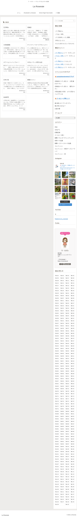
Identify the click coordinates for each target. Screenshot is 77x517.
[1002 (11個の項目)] (72, 447)
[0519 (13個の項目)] (72, 361)
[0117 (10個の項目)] (57, 286)
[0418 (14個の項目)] (57, 343)
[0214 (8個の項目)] (57, 303)
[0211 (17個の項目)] (62, 301)
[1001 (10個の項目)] (67, 447)
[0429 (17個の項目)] (72, 348)
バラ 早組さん (59, 53)
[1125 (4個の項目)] (62, 482)
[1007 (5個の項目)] (57, 452)
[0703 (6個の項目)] (57, 391)
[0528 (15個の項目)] (57, 369)
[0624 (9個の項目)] (72, 384)
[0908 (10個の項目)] (72, 431)
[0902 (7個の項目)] (62, 429)
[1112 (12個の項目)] (57, 474)
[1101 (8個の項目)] (62, 467)
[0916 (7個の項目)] (72, 436)
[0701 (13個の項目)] (67, 389)
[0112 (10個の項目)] (72, 281)
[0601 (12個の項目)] (57, 371)
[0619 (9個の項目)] (67, 381)
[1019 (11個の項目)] (57, 459)
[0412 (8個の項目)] (67, 338)
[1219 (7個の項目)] (62, 497)
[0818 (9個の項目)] (67, 419)
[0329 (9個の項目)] (57, 331)
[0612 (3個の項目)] (72, 376)
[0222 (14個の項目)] (57, 308)
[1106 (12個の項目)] (67, 469)
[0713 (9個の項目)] (67, 396)
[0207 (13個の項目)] (62, 298)
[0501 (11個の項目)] (62, 351)
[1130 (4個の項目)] (67, 484)
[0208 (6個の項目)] (67, 298)
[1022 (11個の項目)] (72, 459)
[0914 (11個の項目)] (62, 436)
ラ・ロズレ (65, 250)
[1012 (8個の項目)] (62, 454)
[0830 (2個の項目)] (67, 426)
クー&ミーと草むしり (63, 98)
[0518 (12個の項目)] (67, 361)
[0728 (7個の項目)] (62, 406)
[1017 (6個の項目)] (67, 457)
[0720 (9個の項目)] (62, 401)
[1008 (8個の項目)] (62, 452)
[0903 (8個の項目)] (67, 429)
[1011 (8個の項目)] (57, 454)
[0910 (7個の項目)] (62, 434)
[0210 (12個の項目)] (57, 301)
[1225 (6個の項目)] (72, 499)
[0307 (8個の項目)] (67, 316)
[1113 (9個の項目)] (62, 474)
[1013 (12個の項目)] (67, 454)
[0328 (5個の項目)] (72, 328)
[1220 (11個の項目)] (67, 497)
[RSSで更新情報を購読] (70, 264)
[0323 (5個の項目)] (67, 326)
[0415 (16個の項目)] (62, 341)
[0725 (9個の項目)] (67, 404)
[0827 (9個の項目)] (72, 424)
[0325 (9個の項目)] (57, 328)
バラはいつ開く (59, 56)
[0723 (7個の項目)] (57, 404)
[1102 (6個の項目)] (67, 467)
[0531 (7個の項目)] (72, 369)
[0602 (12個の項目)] (62, 371)
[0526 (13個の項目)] (67, 366)
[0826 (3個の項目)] (67, 424)
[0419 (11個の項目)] (62, 343)
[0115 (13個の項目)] (67, 283)
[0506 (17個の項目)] (67, 353)
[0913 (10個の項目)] (57, 436)
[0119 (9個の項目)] (67, 286)
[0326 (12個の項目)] (62, 328)
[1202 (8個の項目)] (57, 487)
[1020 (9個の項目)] (62, 459)
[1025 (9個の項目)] (67, 462)
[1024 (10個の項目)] (62, 462)
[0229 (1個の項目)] (72, 311)
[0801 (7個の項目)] (62, 409)
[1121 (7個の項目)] (62, 479)
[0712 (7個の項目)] (62, 396)
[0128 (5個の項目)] (72, 291)
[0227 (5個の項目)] (62, 311)
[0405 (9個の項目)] (72, 333)
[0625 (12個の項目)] (57, 386)
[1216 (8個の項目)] (67, 494)
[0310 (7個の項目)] (62, 318)
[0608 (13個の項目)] (72, 374)
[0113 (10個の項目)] (57, 283)
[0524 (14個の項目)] (57, 366)
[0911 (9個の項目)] (67, 434)
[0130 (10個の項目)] (62, 293)
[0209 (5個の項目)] (72, 298)
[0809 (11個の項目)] (62, 414)
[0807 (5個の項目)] (72, 411)
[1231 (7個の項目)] (70, 504)
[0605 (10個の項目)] (57, 374)
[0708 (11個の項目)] (62, 394)
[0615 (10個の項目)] (67, 379)
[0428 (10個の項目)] (67, 348)
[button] (74, 21)
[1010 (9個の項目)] (72, 452)
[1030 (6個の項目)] (72, 464)
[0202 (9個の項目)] (57, 296)
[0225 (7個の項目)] (72, 308)
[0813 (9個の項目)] (62, 416)
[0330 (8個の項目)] (62, 331)
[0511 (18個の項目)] (72, 356)
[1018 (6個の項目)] (72, 457)
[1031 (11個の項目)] (57, 467)
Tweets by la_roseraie (61, 219)
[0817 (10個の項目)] (62, 419)
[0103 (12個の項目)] (67, 276)
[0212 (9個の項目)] (67, 301)
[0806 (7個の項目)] (67, 411)
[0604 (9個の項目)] (72, 371)
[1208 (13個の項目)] (67, 489)
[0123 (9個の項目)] (67, 288)
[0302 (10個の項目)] (62, 313)
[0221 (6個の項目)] (72, 306)
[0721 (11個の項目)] (67, 401)
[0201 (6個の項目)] (72, 293)
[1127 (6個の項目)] (72, 482)
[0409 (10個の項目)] (72, 336)
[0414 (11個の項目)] (57, 341)
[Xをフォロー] (60, 264)
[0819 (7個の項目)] (72, 419)
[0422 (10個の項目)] (57, 346)
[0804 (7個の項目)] (57, 411)
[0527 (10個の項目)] (72, 366)
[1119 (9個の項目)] (72, 477)
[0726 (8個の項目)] (72, 404)
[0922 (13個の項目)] (62, 442)
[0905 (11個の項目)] (57, 431)
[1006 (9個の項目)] (72, 449)
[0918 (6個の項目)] (62, 439)
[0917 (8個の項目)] (57, 439)
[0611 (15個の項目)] (67, 376)
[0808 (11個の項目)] (57, 414)
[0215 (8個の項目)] (62, 303)
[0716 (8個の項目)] (62, 399)
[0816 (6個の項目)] (57, 419)
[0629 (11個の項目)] (57, 389)
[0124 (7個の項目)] (72, 288)
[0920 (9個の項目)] (72, 439)
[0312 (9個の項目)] (72, 318)
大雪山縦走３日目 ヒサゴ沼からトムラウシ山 (65, 93)
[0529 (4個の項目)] (62, 369)
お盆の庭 (57, 108)
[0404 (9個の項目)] (67, 333)
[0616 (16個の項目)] (72, 379)
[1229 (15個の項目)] (72, 502)
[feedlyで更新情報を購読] (68, 264)
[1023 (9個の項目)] (57, 462)
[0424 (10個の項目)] (67, 346)
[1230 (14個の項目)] (60, 504)
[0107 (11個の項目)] (67, 278)
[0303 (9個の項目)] (67, 313)
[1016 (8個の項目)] (62, 457)
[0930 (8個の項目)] (62, 447)
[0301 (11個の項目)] (57, 313)
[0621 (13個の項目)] (57, 384)
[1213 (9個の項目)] (72, 492)
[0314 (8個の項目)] (62, 321)
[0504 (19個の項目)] (57, 353)
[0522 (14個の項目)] (67, 364)
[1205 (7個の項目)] (72, 487)
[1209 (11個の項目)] (72, 489)
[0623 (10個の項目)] (67, 384)
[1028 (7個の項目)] (62, 464)
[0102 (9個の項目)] (62, 276)
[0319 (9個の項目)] (67, 323)
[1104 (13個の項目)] (57, 469)
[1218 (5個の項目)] (57, 497)
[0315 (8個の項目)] (67, 321)
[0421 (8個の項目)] (72, 343)
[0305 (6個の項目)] (57, 316)
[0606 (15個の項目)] (62, 374)
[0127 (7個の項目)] (67, 291)
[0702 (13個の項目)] (72, 389)
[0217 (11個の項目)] (72, 303)
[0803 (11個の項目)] (72, 409)
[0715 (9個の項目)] (57, 399)
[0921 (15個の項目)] (57, 442)
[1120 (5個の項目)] (57, 479)
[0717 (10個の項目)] (67, 399)
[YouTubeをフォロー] (66, 264)
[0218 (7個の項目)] (57, 306)
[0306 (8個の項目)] (62, 316)
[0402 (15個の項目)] (57, 333)
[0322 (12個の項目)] (62, 326)
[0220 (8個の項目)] (67, 306)
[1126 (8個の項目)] (67, 482)
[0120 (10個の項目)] (72, 286)
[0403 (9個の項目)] (62, 333)
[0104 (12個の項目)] (72, 276)
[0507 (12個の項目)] (72, 353)
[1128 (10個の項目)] (57, 484)
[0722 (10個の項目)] (72, 401)
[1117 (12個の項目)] (62, 477)
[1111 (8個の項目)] (72, 472)
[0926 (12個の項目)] (62, 444)
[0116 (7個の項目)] (72, 283)
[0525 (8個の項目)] (62, 366)
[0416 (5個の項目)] (67, 341)
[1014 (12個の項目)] (72, 454)
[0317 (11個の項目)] (57, 323)
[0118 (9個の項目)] (62, 286)
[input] (65, 21)
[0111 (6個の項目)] (67, 281)
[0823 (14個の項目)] (72, 421)
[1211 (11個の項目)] (62, 492)
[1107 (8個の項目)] (72, 469)
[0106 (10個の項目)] (62, 278)
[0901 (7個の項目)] (57, 429)
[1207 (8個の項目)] (62, 489)
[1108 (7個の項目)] (57, 472)
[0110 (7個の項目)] (62, 281)
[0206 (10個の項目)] (57, 298)
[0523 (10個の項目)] (72, 364)
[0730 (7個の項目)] (72, 406)
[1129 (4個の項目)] (62, 484)
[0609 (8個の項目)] (57, 376)
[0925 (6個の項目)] (57, 444)
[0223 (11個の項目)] (62, 308)
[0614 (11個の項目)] (62, 379)
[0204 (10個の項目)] (67, 296)
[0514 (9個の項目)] (67, 359)
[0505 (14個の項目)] (62, 353)
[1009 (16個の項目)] (67, 452)
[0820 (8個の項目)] (57, 421)
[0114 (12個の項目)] (62, 283)
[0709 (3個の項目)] (67, 394)
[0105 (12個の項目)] (57, 278)
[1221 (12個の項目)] (72, 497)
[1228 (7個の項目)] (67, 502)
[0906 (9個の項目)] (62, 431)
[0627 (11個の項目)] (67, 386)
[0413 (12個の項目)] (72, 338)
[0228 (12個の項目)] (67, 311)
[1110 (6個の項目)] (67, 472)
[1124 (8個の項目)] (57, 482)
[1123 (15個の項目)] (72, 479)
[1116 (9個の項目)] (57, 477)
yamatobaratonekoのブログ (65, 76)
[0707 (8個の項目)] (57, 394)
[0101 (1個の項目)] (57, 276)
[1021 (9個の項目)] (67, 459)
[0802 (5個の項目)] (67, 409)
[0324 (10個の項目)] (72, 326)
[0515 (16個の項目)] (72, 359)
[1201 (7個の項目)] (72, 484)
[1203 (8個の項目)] (62, 487)
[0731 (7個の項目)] (57, 409)
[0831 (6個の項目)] (72, 426)
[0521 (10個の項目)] (62, 364)
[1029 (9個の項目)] (67, 464)
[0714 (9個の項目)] (72, 396)
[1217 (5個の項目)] (72, 494)
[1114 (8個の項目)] (67, 474)
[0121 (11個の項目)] (57, 288)
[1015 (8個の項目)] (57, 457)
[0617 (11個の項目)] (57, 381)
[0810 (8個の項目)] (67, 414)
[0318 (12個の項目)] (62, 323)
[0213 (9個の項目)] (72, 301)
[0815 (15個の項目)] (72, 416)
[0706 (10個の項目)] (72, 391)
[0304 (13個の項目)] (72, 313)
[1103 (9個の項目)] (72, 467)
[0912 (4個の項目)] (72, 434)
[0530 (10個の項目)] (67, 369)
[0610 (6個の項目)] (62, 376)
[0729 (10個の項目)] (67, 406)
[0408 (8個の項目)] (67, 336)
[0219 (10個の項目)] (62, 306)
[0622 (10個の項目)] (62, 384)
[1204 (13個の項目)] (67, 487)
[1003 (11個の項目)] (57, 449)
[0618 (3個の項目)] (62, 381)
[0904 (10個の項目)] (72, 429)
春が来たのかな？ (60, 106)
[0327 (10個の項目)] (67, 328)
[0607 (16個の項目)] (67, 374)
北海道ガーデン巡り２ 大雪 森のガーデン (64, 82)
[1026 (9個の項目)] (72, 462)
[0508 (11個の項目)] (57, 356)
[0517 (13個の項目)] (62, 361)
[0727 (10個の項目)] (57, 406)
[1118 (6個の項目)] (67, 477)
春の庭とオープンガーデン (63, 103)
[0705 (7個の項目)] (67, 391)
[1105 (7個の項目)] (62, 469)
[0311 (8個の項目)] (67, 318)
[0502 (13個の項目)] (67, 351)
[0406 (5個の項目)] (57, 336)
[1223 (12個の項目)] (62, 499)
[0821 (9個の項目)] (62, 421)
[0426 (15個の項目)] (57, 348)
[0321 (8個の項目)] (57, 326)
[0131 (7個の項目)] (67, 293)
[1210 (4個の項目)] (57, 492)
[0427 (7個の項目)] (62, 348)
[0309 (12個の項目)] (57, 318)
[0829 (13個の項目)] (62, 426)
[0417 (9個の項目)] (72, 341)
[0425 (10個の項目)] (72, 346)
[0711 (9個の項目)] (57, 396)
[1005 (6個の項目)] (67, 449)
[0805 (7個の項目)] (62, 411)
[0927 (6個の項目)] (67, 444)
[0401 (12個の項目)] (72, 331)
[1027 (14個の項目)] (57, 464)
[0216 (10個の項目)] (67, 303)
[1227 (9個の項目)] (62, 502)
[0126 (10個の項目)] (62, 291)
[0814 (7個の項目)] (67, 416)
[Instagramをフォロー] (64, 264)
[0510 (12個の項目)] (67, 356)
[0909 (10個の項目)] (57, 434)
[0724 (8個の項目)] (62, 404)
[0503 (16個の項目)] (72, 351)
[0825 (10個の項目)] (62, 424)
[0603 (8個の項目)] (67, 371)
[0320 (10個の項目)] (72, 323)
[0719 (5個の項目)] (57, 401)
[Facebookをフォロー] (62, 264)
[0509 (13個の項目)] (62, 356)
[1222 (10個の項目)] (57, 499)
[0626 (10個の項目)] (62, 386)
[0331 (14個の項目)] (67, 331)
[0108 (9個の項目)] (72, 278)
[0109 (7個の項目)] (57, 281)
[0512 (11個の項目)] (57, 359)
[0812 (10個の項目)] (57, 416)
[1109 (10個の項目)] (62, 472)
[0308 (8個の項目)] (72, 316)
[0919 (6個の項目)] (67, 439)
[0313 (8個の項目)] (57, 321)
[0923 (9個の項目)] (67, 442)
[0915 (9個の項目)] (67, 436)
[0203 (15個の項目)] (62, 296)
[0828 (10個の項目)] (57, 426)
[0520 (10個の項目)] (57, 364)
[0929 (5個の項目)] (57, 447)
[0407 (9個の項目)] (62, 336)
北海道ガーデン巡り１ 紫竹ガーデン (65, 88)
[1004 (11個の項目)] (62, 449)
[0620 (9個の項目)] (72, 381)
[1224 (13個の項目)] (67, 499)
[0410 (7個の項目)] (57, 338)
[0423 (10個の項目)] (62, 346)
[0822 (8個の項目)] (67, 421)
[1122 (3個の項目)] (67, 479)
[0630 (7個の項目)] (62, 389)
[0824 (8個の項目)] (57, 424)
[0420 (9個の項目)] (67, 343)
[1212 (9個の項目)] (67, 492)
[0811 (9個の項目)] (72, 414)
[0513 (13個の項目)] (62, 359)
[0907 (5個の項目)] (67, 431)
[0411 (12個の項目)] (62, 338)
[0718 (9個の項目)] (72, 399)
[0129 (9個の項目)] (57, 293)
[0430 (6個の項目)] (57, 351)
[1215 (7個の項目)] (62, 494)
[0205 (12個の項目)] (72, 296)
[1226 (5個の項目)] (57, 502)
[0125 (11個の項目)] (57, 291)
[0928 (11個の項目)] (72, 444)
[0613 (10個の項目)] (57, 379)
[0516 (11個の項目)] (57, 361)
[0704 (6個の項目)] (62, 391)
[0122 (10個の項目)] (62, 288)
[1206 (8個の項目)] (57, 489)
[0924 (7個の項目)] (72, 442)
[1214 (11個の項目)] (57, 494)
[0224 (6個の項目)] (67, 308)
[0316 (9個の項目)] (72, 321)
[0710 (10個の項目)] (72, 394)
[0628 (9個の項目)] (72, 386)
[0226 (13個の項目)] (57, 311)
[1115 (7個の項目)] (72, 474)
